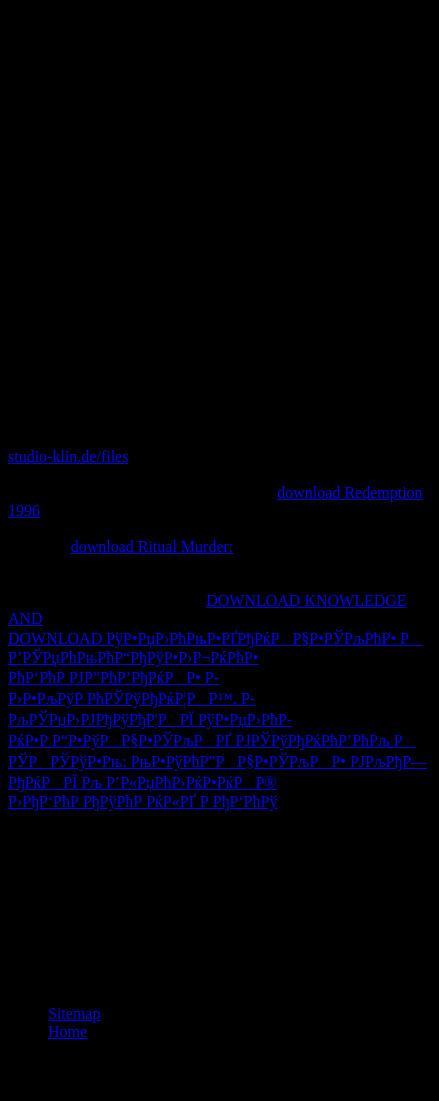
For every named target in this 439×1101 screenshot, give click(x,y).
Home (67, 1031)
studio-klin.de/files (68, 456)
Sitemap (74, 1013)
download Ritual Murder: (152, 546)
